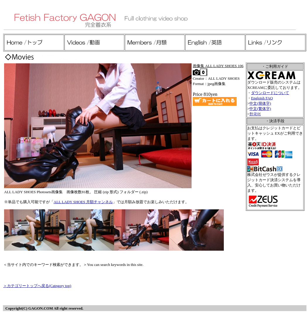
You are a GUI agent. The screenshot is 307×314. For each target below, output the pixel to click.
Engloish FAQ (262, 98)
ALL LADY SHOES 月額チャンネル (83, 202)
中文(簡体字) (260, 103)
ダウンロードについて (270, 93)
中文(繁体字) (260, 108)
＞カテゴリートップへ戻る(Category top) (37, 286)
